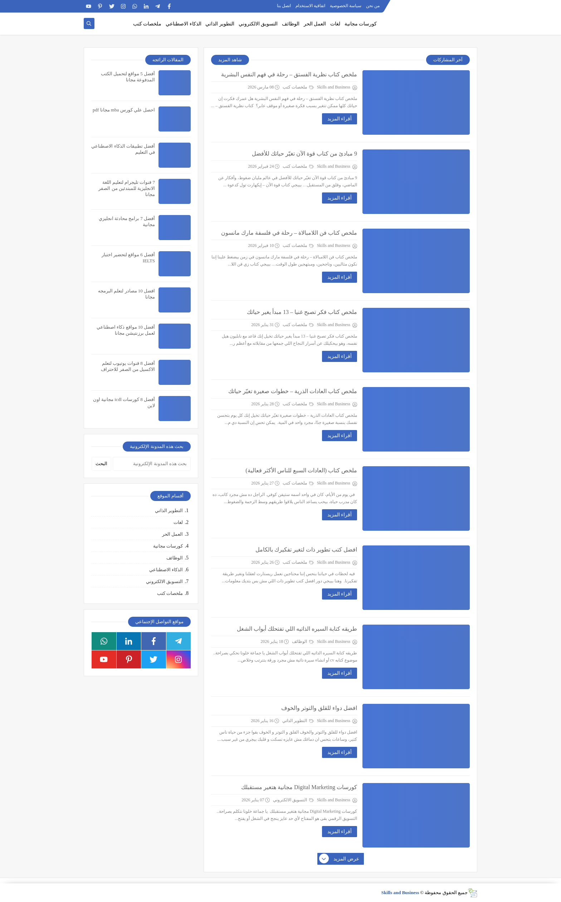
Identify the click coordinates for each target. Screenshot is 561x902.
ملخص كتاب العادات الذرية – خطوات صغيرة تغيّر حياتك (292, 391)
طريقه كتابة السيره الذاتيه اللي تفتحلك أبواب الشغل (297, 629)
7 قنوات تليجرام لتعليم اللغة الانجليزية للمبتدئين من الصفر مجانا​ (126, 188)
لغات (335, 24)
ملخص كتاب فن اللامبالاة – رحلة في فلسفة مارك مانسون (289, 233)
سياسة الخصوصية (345, 5)
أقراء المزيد (339, 118)
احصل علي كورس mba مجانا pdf (124, 110)
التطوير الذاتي (219, 24)
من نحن (373, 5)
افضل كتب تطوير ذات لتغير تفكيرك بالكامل (306, 550)
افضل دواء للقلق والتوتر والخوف (319, 708)
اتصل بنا (284, 5)
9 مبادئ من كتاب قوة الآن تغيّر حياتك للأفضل (304, 154)
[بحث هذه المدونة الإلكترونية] (152, 464)
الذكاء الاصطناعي (183, 24)
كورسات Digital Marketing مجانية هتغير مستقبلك (299, 787)
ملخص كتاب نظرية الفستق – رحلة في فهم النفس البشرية (289, 74)
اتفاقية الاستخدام (310, 5)
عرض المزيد (339, 859)
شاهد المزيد (230, 59)
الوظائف (290, 24)
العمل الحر (315, 24)
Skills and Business (400, 892)
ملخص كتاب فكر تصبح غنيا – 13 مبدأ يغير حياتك (302, 312)
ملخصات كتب (147, 24)
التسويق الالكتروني (258, 24)
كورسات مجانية (361, 24)
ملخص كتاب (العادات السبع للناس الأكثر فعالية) (301, 470)
